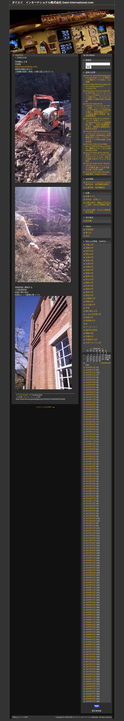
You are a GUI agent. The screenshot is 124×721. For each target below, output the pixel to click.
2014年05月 (91, 471)
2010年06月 (91, 573)
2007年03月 (91, 669)
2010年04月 (91, 578)
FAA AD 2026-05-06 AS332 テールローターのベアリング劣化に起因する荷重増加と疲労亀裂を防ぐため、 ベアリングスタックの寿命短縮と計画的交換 (98, 136)
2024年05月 (91, 409)
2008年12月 (91, 617)
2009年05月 (91, 605)
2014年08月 (91, 466)
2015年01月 (91, 459)
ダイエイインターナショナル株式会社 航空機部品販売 (98, 183)
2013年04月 (91, 491)
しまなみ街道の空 (93, 314)
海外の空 (89, 292)
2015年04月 (91, 454)
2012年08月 (91, 508)
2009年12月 (91, 587)
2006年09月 (91, 684)
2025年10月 (91, 377)
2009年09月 (91, 595)
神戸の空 (89, 251)
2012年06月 (91, 513)
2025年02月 (91, 392)
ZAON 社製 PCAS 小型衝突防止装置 (98, 211)
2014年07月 (91, 469)
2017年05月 (91, 439)
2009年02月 (91, 612)
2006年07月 (91, 689)
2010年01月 (91, 585)
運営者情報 (96, 711)
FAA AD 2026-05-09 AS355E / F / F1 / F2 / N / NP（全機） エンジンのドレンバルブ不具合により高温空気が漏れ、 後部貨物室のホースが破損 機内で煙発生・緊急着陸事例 (98, 110)
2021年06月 (91, 427)
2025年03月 (91, 390)
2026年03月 (106, 363)
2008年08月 (91, 627)
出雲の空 (89, 264)
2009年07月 (91, 600)
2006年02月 (91, 701)
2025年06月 (91, 385)
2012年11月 (91, 501)
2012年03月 (91, 521)
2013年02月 (91, 496)
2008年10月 (91, 622)
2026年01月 (91, 370)
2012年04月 (91, 518)
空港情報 (90, 229)
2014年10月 (91, 464)
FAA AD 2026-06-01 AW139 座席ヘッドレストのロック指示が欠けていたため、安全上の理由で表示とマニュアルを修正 (98, 157)
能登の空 (89, 276)
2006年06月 (91, 691)
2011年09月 (91, 536)
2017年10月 (91, 434)
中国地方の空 (91, 340)
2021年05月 (91, 429)
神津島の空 (90, 321)
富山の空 (89, 279)
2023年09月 (91, 422)
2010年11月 (91, 560)
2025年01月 (91, 395)
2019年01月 (91, 432)
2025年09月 (91, 380)
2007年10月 (91, 652)
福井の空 (89, 289)
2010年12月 (91, 558)
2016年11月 (91, 442)
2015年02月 (91, 456)
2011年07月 (91, 540)
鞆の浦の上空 (91, 311)
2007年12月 (91, 647)
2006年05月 (91, 694)
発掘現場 (19, 55)
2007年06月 (91, 662)
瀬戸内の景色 (91, 330)
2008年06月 (91, 632)
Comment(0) (23, 395)
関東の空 (89, 302)
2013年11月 (91, 476)
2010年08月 (91, 568)
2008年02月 (91, 642)
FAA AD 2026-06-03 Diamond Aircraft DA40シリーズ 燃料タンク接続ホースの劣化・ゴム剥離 (98, 79)
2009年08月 (91, 597)
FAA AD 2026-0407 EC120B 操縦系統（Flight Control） (97, 173)
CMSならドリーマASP (20, 717)
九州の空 (89, 257)
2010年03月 (91, 580)
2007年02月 (91, 672)
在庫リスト (90, 196)
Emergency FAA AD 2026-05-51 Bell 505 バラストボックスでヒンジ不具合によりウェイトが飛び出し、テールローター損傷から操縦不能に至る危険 (98, 96)
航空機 (88, 221)
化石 (87, 236)
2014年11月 (91, 461)
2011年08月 (91, 538)
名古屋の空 (90, 305)
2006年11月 (91, 679)
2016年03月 (91, 444)
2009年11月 (91, 590)
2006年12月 (91, 677)
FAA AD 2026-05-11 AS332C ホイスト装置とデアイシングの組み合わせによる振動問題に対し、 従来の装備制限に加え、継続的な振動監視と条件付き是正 (98, 123)
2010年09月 (91, 565)
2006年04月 (91, 696)
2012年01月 (91, 526)
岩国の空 (89, 267)
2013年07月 (91, 486)
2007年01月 (91, 674)
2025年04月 (91, 387)
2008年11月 (91, 620)
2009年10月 (91, 592)
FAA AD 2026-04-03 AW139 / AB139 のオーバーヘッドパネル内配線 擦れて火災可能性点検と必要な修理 (98, 166)
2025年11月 (91, 375)
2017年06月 (91, 437)
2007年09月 (91, 654)
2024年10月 (91, 402)
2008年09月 (91, 625)
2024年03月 (91, 412)
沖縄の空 (89, 336)
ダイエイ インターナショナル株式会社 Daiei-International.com (52, 2)
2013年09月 (91, 481)
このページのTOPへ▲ (45, 407)
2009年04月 (91, 607)
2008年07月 (91, 629)
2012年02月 (91, 523)
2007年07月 (91, 659)
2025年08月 (91, 382)
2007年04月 (91, 667)
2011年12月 (91, 528)
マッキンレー (91, 327)
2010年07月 (91, 570)
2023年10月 (91, 419)
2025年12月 (91, 372)
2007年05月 (91, 664)
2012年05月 (91, 516)
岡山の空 (89, 254)
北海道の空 (90, 298)
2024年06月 (91, 407)
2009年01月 (91, 615)
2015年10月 (91, 447)
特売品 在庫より (93, 199)
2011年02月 (91, 553)
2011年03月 (91, 550)
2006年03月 (91, 699)
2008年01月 (91, 644)
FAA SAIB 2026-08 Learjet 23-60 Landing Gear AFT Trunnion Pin (98, 86)
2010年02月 (91, 582)
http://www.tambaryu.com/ (26, 67)
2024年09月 (91, 405)
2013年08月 (91, 484)
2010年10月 (91, 563)
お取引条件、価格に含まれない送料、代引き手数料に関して (98, 205)
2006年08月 (91, 686)
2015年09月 (91, 449)
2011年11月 (91, 531)
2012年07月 (91, 511)
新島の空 (89, 273)
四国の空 (89, 248)
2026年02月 (91, 367)
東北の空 (89, 295)
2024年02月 (91, 414)
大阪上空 (89, 245)
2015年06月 (91, 452)
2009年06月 (91, 602)
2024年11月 (91, 400)
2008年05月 (91, 634)
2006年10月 (91, 681)
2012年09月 (91, 506)
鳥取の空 (89, 317)
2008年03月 (91, 639)
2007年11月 (91, 649)
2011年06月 (91, 543)
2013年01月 (91, 498)
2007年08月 (91, 657)
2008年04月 (91, 637)
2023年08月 (91, 424)
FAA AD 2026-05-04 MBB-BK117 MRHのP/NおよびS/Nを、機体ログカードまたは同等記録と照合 (98, 147)
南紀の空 (89, 283)
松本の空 (89, 286)
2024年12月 (91, 397)
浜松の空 (89, 270)
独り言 (88, 233)
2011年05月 (91, 545)
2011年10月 (91, 533)
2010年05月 (91, 575)
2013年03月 (91, 494)
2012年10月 (91, 503)
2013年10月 (91, 479)
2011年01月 (91, 555)
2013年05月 (91, 489)
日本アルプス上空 (93, 343)
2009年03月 (91, 610)
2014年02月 (91, 474)
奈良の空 (89, 260)
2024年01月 (91, 417)
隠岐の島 (89, 333)
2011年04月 (91, 548)
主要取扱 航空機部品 (95, 187)
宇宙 (87, 308)
